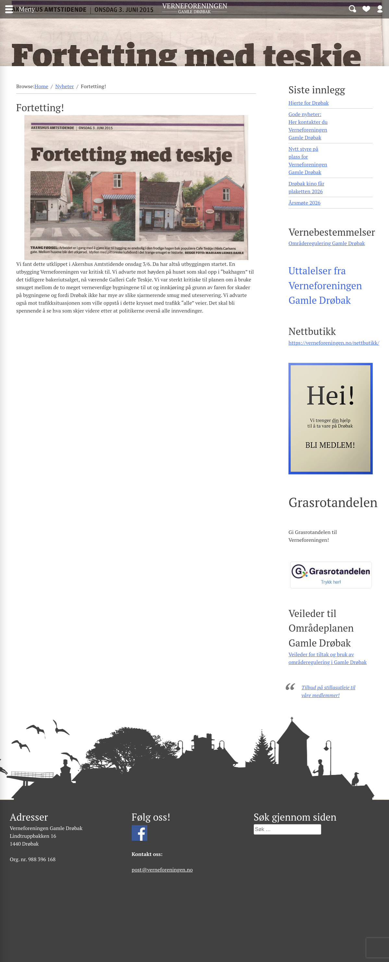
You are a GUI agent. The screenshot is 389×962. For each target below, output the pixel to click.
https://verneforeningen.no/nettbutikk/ (333, 342)
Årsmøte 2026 (304, 202)
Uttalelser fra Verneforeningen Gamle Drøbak (325, 285)
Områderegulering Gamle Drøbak (326, 243)
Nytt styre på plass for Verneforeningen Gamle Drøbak (307, 160)
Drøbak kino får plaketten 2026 (306, 187)
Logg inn (379, 8)
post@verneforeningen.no (162, 869)
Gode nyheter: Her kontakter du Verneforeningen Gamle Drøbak (308, 126)
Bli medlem (366, 8)
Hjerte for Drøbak (308, 102)
